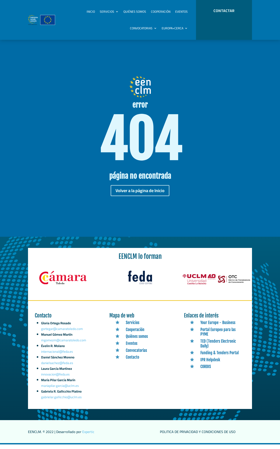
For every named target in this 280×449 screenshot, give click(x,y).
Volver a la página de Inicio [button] (140, 195)
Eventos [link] (181, 11)
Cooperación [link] (160, 11)
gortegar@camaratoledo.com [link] (62, 339)
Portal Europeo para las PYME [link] (218, 336)
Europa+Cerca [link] (172, 28)
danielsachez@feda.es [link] (57, 370)
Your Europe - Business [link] (217, 327)
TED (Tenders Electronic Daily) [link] (218, 348)
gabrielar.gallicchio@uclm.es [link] (61, 402)
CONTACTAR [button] (224, 10)
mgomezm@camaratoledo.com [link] (64, 350)
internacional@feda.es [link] (57, 360)
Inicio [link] (91, 11)
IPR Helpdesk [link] (210, 364)
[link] (63, 289)
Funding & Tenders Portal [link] (219, 357)
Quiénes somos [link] (134, 11)
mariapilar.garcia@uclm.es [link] (60, 391)
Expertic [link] (88, 436)
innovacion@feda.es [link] (55, 381)
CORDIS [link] (205, 371)
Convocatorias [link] (141, 28)
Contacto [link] (132, 361)
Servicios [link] (107, 11)
